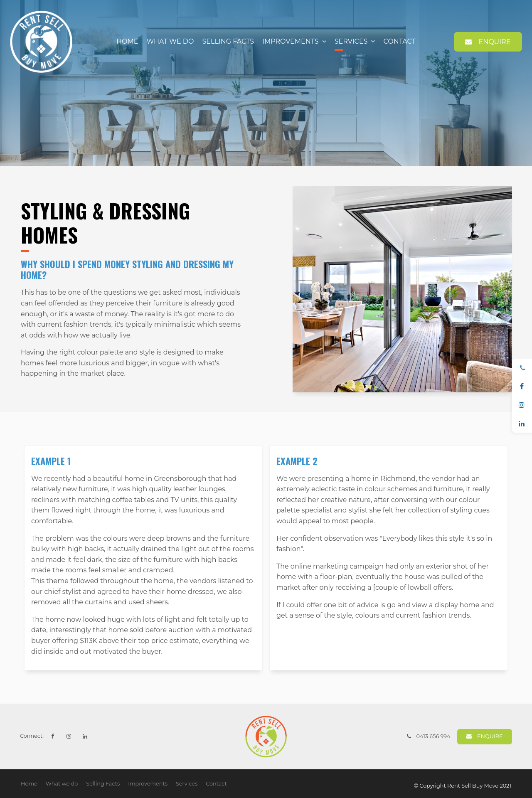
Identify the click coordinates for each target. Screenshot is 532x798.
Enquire (494, 42)
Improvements (290, 41)
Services (351, 41)
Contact (399, 41)
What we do (170, 41)
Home (127, 41)
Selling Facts (228, 41)
